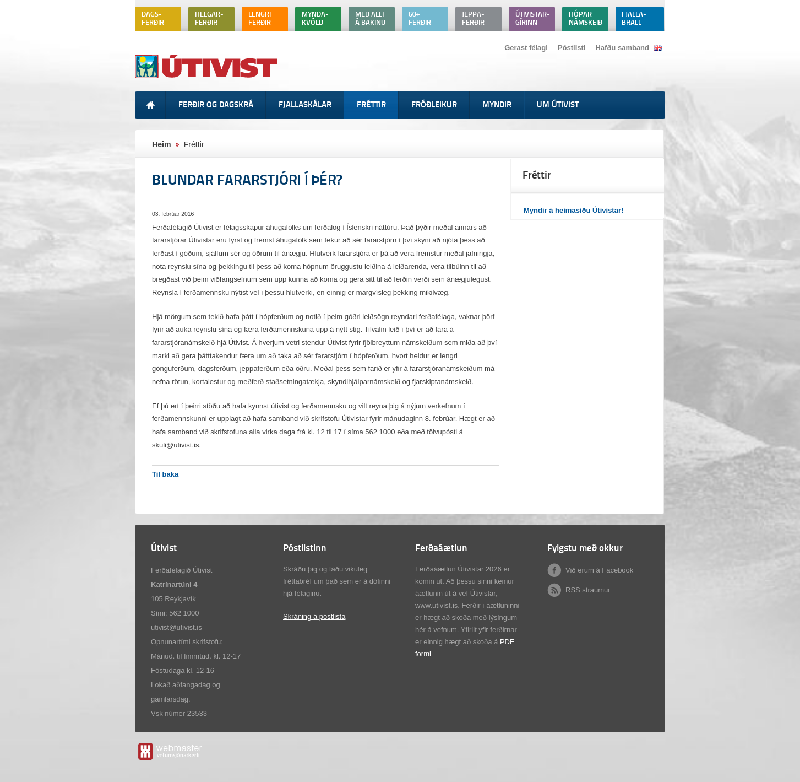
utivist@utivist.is (176, 627)
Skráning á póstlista (314, 616)
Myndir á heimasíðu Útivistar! (573, 210)
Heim (161, 144)
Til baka (165, 474)
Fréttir (194, 144)
